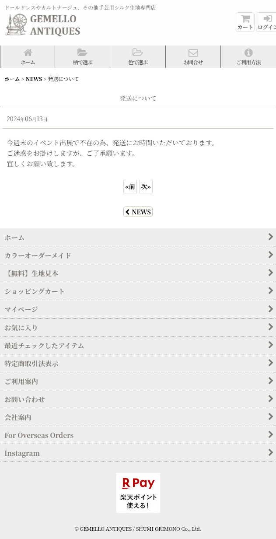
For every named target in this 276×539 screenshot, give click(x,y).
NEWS (138, 211)
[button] (82, 57)
